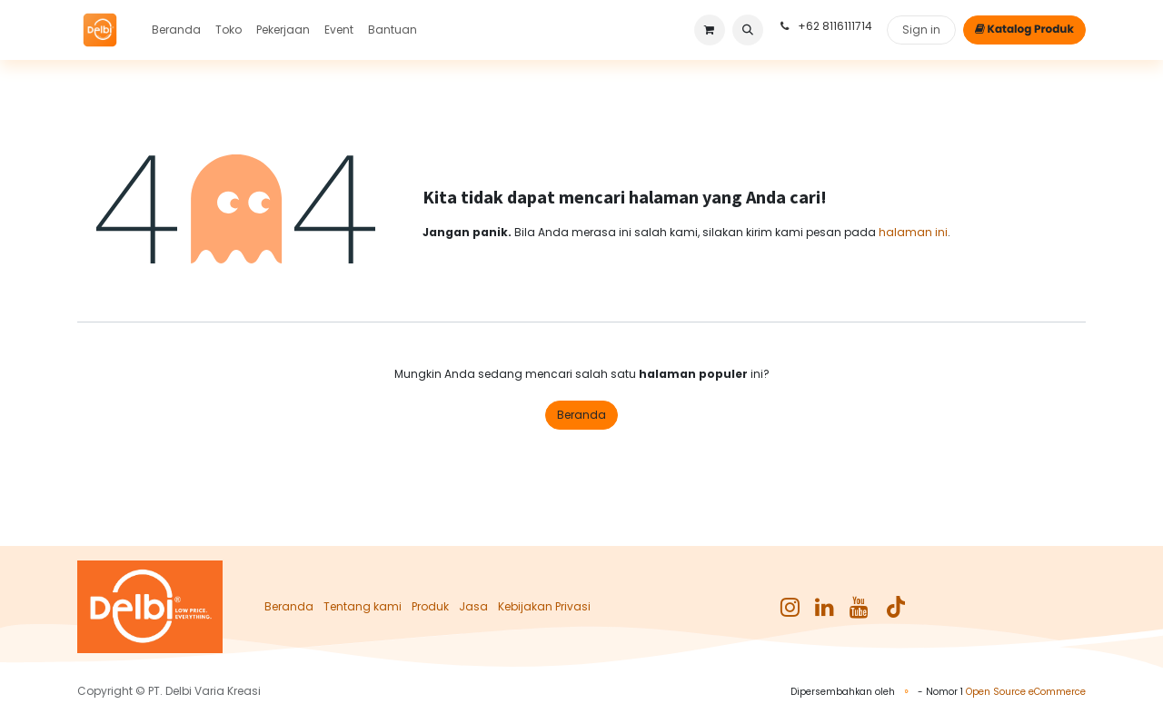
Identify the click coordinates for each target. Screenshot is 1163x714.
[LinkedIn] (824, 606)
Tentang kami (362, 606)
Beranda (581, 414)
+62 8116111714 (825, 26)
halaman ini (913, 232)
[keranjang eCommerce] (709, 30)
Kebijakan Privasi (544, 606)
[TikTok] (895, 606)
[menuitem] (176, 30)
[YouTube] (859, 606)
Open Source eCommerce (1026, 692)
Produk (430, 606)
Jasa (473, 606)
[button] (747, 30)
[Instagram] (790, 606)
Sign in (921, 29)
